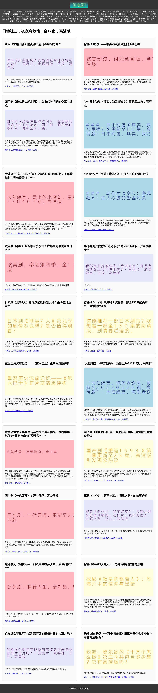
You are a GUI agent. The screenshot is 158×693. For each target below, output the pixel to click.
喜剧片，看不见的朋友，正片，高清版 (138, 12)
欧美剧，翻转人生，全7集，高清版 (19, 621)
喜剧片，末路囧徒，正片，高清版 (19, 86)
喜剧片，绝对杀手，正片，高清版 (98, 290)
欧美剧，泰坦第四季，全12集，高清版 (21, 290)
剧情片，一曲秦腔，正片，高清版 (124, 14)
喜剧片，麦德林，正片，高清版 (18, 673)
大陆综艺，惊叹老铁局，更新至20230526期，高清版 (106, 419)
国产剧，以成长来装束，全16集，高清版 (87, 21)
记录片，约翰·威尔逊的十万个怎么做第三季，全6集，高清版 (109, 677)
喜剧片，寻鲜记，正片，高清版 (39, 16)
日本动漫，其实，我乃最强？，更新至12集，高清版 (105, 161)
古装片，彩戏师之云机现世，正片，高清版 (40, 19)
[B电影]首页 (8, 12)
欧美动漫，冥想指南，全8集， (17, 483)
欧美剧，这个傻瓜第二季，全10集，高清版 (118, 19)
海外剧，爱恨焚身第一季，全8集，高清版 (79, 19)
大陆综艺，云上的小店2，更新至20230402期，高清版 (27, 233)
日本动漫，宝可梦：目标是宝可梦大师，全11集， (45, 21)
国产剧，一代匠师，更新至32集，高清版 (22, 552)
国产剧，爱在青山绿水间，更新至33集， (22, 150)
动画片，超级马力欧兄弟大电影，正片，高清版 (99, 12)
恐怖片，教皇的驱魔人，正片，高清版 (100, 611)
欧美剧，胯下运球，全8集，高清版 (31, 12)
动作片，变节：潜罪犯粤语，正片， (99, 230)
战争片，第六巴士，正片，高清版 (19, 411)
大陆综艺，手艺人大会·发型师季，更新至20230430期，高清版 (115, 16)
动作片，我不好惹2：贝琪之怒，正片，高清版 (103, 538)
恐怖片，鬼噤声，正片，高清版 (63, 12)
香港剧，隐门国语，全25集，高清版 (91, 14)
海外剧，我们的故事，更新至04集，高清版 (55, 14)
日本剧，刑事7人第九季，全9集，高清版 (22, 351)
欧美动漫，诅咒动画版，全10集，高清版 (101, 89)
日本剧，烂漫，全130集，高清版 (97, 351)
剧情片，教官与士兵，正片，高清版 (71, 16)
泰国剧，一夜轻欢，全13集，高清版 (18, 14)
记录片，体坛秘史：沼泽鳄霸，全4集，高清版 (127, 21)
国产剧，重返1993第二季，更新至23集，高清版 (104, 480)
